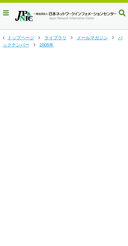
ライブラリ (55, 37)
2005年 (47, 44)
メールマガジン (92, 37)
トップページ (21, 37)
